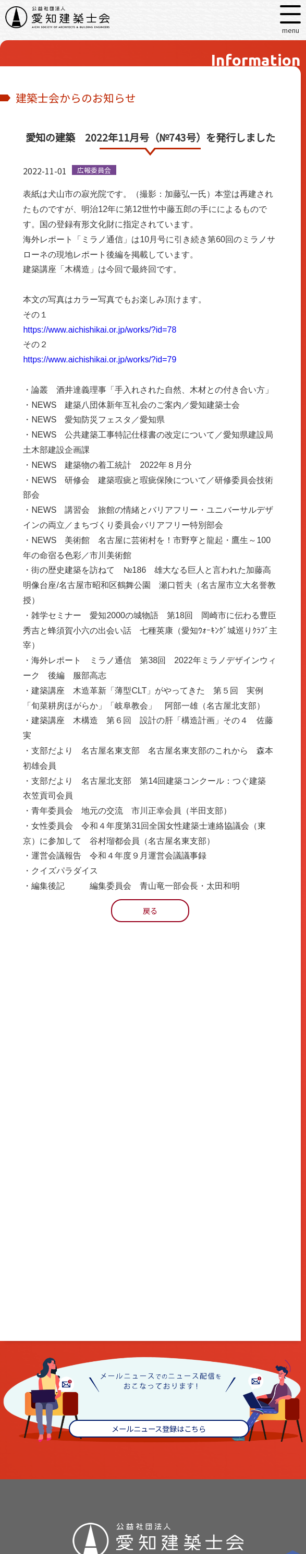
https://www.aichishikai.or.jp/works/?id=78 (99, 329)
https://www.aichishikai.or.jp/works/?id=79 (99, 359)
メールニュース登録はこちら (159, 1428)
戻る (150, 910)
